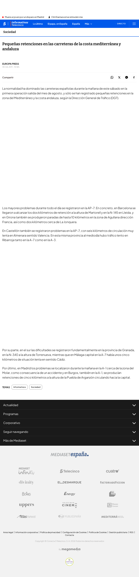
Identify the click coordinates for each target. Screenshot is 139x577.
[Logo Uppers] (26, 505)
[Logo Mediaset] (69, 456)
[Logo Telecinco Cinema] (69, 505)
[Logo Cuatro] (112, 471)
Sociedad (35, 387)
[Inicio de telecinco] (4, 23)
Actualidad (69, 405)
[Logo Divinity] (26, 482)
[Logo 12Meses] (112, 505)
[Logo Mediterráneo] (112, 516)
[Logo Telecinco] (69, 471)
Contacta (69, 535)
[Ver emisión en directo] (120, 23)
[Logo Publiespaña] (69, 516)
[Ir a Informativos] (19, 24)
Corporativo (69, 423)
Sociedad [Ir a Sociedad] (9, 32)
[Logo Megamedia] (71, 549)
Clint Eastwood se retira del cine (67, 17)
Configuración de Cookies (74, 532)
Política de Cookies (98, 532)
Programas (69, 414)
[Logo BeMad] (112, 494)
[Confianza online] (69, 565)
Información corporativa (26, 532)
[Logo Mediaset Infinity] (26, 471)
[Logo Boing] (26, 494)
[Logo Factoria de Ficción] (112, 482)
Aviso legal (8, 532)
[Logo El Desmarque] (69, 482)
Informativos (19, 387)
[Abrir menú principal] (134, 23)
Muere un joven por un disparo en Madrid (24, 17)
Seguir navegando (69, 432)
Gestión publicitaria (118, 532)
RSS (131, 532)
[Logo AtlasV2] (26, 516)
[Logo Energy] (69, 494)
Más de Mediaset (69, 440)
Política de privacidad (50, 532)
